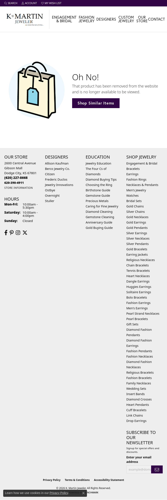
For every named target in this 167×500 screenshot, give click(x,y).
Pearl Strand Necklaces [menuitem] (142, 313)
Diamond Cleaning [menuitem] (99, 212)
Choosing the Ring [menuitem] (99, 185)
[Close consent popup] (83, 493)
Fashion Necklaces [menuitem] (139, 356)
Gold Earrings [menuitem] (136, 222)
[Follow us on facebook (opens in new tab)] (6, 232)
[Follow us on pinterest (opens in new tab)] (12, 232)
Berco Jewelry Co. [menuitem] (57, 169)
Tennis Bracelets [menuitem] (138, 271)
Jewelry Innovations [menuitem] (59, 185)
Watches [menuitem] (132, 195)
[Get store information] (18, 188)
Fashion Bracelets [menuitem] (139, 378)
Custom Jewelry (126, 19)
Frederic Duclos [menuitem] (56, 179)
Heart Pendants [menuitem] (137, 405)
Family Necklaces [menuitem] (138, 383)
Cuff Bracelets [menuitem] (136, 410)
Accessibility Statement (109, 480)
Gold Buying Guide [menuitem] (99, 228)
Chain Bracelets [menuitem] (137, 265)
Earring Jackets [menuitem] (137, 254)
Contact (156, 19)
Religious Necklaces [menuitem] (140, 260)
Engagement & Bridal (64, 19)
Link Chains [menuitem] (134, 415)
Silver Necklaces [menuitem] (138, 238)
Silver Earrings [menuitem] (136, 233)
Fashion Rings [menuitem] (136, 179)
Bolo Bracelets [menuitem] (136, 297)
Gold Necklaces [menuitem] (137, 217)
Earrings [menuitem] (132, 174)
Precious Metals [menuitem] (97, 201)
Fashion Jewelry (86, 19)
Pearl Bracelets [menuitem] (137, 319)
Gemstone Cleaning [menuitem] (100, 217)
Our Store (142, 19)
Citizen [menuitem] (50, 174)
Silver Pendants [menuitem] (137, 244)
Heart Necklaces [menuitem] (138, 276)
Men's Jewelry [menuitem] (136, 190)
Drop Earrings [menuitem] (136, 421)
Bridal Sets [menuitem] (134, 201)
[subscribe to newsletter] (157, 469)
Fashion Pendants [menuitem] (139, 351)
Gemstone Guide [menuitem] (98, 195)
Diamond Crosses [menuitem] (139, 399)
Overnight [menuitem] (52, 195)
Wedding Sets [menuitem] (136, 389)
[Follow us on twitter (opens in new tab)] (24, 232)
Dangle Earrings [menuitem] (138, 281)
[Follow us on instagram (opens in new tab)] (18, 232)
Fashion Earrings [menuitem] (138, 303)
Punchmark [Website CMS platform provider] (91, 492)
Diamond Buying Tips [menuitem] (101, 179)
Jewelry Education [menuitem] (98, 163)
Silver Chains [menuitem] (135, 212)
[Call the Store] (16, 177)
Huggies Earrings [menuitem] (138, 287)
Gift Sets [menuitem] (132, 324)
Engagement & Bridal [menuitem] (141, 163)
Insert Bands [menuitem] (135, 394)
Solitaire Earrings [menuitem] (138, 292)
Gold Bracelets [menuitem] (136, 249)
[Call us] (14, 183)
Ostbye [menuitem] (50, 190)
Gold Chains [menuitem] (135, 206)
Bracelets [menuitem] (133, 169)
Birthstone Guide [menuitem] (98, 190)
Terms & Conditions (77, 480)
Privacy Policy (52, 480)
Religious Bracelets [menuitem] (140, 372)
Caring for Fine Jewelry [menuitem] (102, 206)
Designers (106, 19)
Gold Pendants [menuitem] (137, 228)
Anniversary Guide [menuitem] (99, 222)
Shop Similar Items (95, 103)
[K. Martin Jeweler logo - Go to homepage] (24, 19)
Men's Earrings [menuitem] (137, 308)
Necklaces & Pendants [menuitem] (142, 185)
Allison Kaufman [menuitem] (57, 163)
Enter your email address (139, 459)
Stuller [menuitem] (49, 201)
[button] (10, 3)
